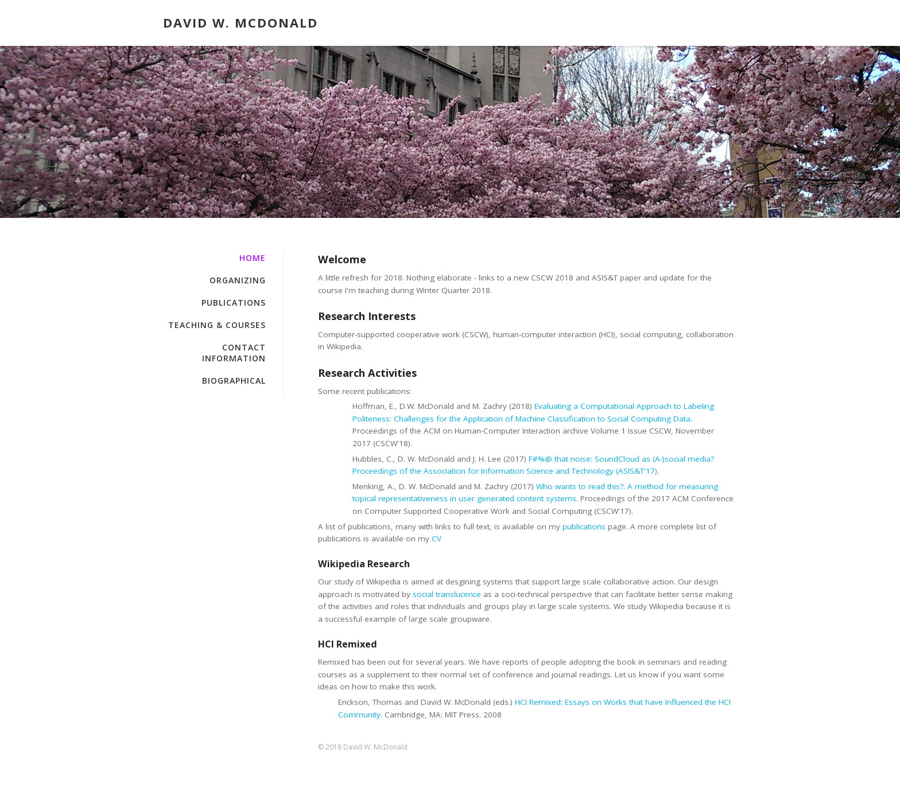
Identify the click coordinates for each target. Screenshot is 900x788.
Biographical (234, 380)
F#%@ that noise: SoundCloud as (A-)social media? (621, 459)
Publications (233, 302)
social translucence (447, 594)
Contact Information (234, 353)
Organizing (238, 280)
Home (176, 195)
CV (436, 538)
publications (584, 526)
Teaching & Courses (217, 324)
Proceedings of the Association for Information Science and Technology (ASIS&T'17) (504, 471)
